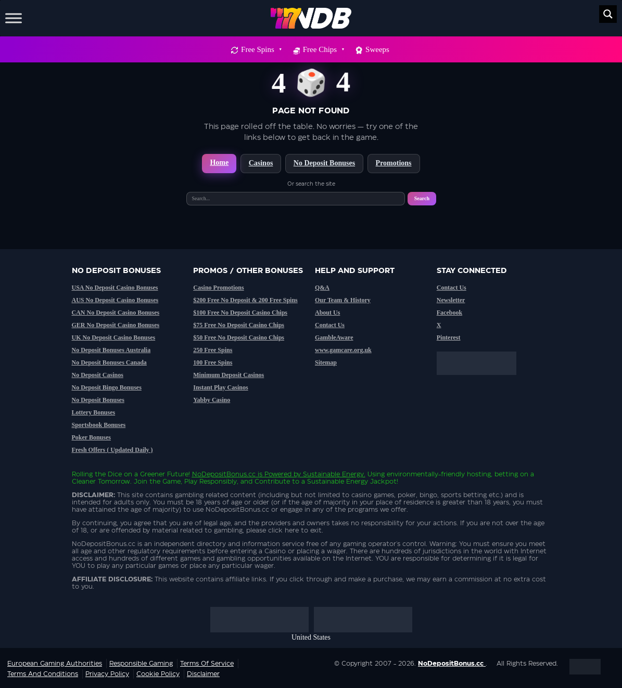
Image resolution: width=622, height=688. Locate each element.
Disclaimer (203, 674)
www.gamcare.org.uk (343, 350)
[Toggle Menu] (13, 18)
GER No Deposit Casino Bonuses (116, 325)
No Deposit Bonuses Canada (109, 362)
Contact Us (330, 325)
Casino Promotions (218, 287)
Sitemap (326, 362)
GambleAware (334, 337)
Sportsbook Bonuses (99, 425)
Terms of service (207, 663)
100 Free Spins (212, 362)
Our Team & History (343, 300)
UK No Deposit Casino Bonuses (114, 337)
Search (421, 198)
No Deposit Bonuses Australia (111, 350)
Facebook (449, 312)
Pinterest (449, 337)
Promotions (394, 163)
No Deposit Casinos (97, 375)
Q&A (322, 287)
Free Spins (261, 49)
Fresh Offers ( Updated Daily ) (112, 449)
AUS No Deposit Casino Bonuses (115, 300)
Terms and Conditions (42, 674)
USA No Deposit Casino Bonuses (115, 287)
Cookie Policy (158, 674)
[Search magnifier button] (608, 14)
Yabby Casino (211, 400)
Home (219, 162)
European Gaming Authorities (54, 663)
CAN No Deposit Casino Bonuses (116, 312)
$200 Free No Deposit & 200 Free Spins (245, 300)
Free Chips (323, 49)
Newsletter (451, 300)
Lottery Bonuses (94, 412)
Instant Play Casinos (220, 387)
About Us (327, 312)
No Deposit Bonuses (324, 163)
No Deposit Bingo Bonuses (107, 387)
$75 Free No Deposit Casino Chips (238, 325)
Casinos (261, 163)
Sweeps (377, 49)
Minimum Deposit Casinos (228, 375)
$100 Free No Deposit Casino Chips (240, 312)
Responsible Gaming (141, 663)
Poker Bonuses (91, 437)
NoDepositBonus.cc (224, 474)
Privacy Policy (107, 674)
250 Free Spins (212, 350)
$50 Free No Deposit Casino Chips (238, 337)
